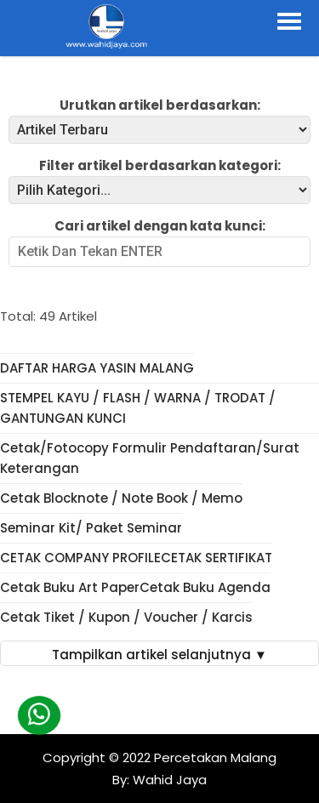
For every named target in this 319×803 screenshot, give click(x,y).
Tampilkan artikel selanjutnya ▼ (159, 654)
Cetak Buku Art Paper (70, 587)
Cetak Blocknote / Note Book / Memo (121, 498)
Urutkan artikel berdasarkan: (160, 105)
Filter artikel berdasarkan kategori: (160, 165)
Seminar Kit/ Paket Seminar (91, 528)
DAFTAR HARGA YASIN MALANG (97, 368)
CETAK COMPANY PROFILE (80, 558)
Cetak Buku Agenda (205, 587)
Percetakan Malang (215, 757)
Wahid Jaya (168, 780)
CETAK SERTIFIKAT (216, 558)
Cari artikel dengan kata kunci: (159, 226)
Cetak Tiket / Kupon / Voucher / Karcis (126, 617)
